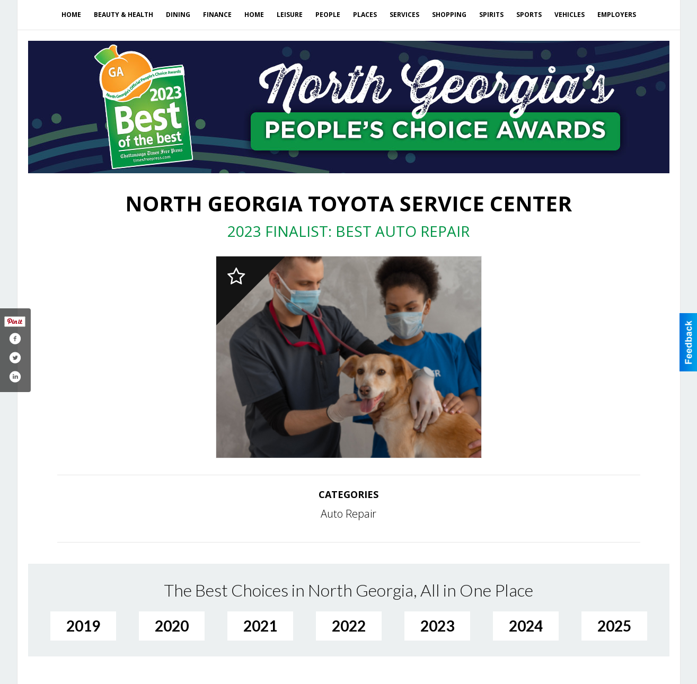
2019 (83, 626)
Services (404, 14)
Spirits (491, 14)
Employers (616, 14)
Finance (217, 14)
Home (71, 14)
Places (365, 14)
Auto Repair (348, 514)
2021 (260, 626)
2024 (526, 626)
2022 (349, 626)
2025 (614, 626)
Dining (178, 14)
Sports (529, 14)
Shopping (449, 14)
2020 (172, 626)
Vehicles (569, 14)
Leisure (290, 14)
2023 (437, 626)
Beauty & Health (123, 14)
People (327, 14)
